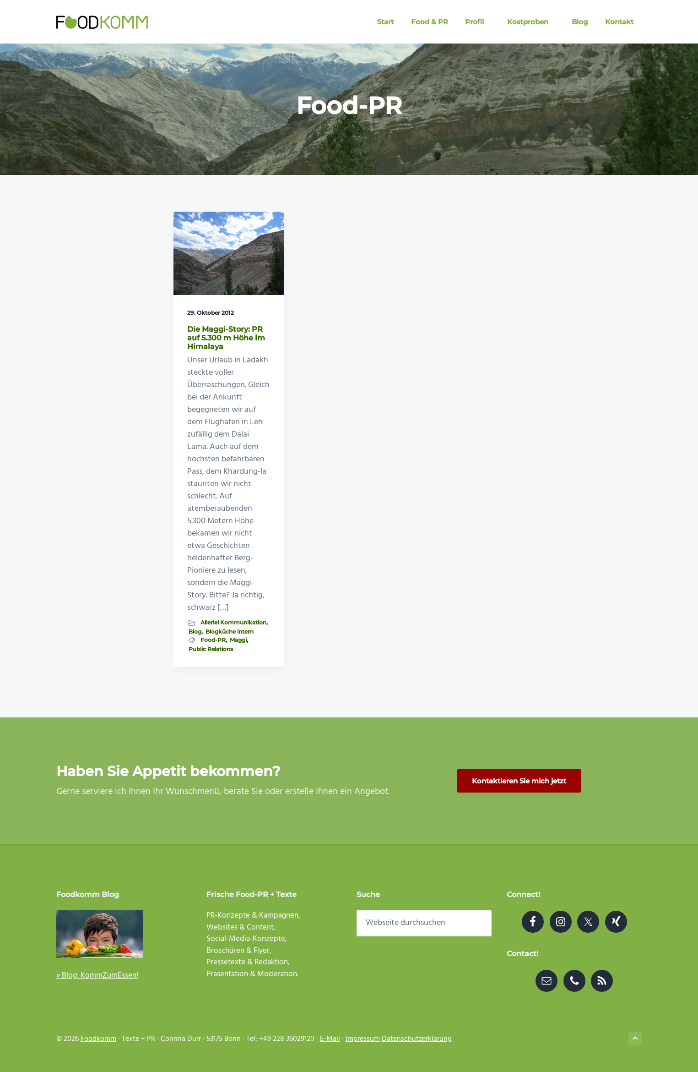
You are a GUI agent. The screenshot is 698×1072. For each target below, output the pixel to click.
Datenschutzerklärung (417, 1039)
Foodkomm (98, 1039)
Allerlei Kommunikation (233, 622)
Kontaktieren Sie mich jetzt (519, 781)
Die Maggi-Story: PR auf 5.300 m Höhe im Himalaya (226, 338)
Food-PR (213, 639)
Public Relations (211, 648)
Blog (195, 631)
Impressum (363, 1039)
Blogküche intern (230, 631)
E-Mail (330, 1039)
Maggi (238, 639)
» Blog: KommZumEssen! (97, 975)
